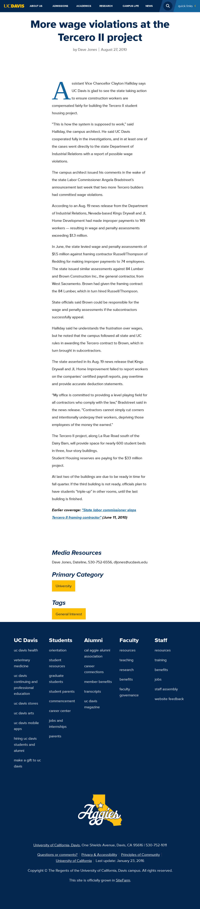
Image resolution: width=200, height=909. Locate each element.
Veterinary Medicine (22, 663)
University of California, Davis (56, 845)
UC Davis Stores (26, 703)
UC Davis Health (26, 650)
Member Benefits (98, 681)
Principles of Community (140, 854)
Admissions (60, 6)
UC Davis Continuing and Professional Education (26, 684)
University (63, 586)
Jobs (158, 679)
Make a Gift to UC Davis (27, 763)
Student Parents (62, 691)
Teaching (126, 660)
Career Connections (94, 669)
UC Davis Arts (24, 713)
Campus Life (131, 6)
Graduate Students (56, 678)
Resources (128, 650)
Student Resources (57, 663)
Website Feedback (169, 698)
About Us (36, 6)
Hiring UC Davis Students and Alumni (25, 744)
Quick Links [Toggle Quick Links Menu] (185, 6)
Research (106, 6)
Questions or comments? (57, 854)
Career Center (60, 710)
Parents (55, 736)
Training (161, 660)
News (149, 6)
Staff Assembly (166, 689)
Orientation (57, 650)
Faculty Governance (129, 692)
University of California (74, 860)
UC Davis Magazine (92, 704)
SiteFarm (123, 880)
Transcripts (92, 691)
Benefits (126, 679)
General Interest (69, 614)
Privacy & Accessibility (99, 854)
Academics (83, 6)
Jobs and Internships (58, 723)
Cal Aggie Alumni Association (97, 653)
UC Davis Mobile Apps (26, 725)
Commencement (62, 701)
